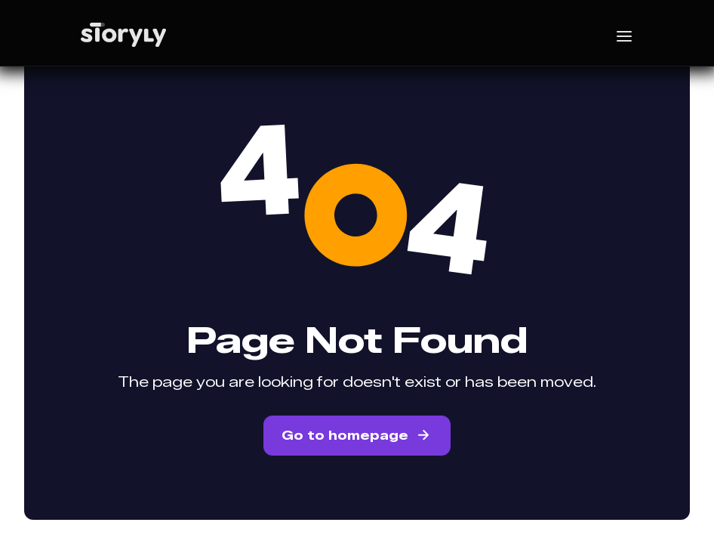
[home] (151, 35)
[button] (596, 35)
